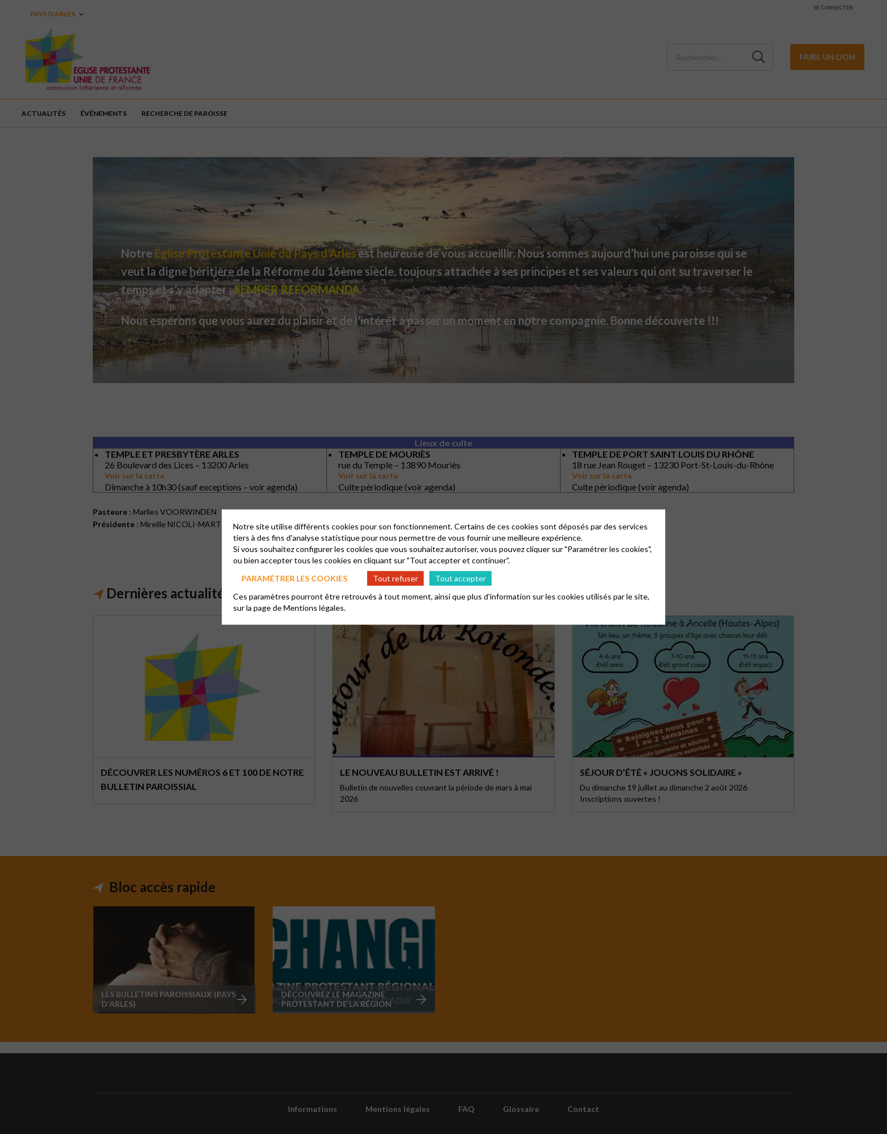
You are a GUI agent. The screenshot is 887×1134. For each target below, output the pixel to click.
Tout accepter (460, 578)
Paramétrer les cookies (294, 578)
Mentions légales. (314, 607)
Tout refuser (395, 578)
